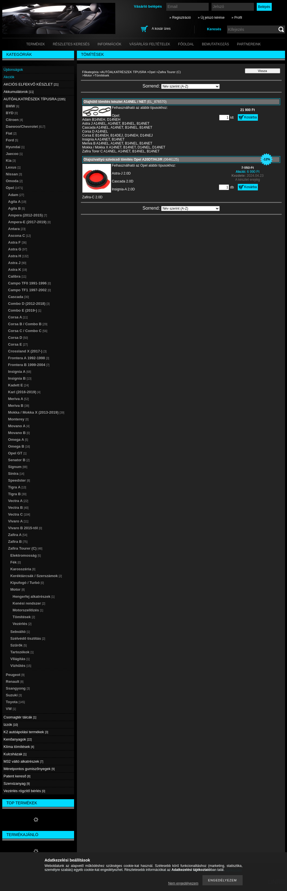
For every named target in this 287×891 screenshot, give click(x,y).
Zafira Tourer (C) (169, 72)
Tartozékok (22, 652)
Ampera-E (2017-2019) (29, 222)
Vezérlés (22, 624)
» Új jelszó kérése (211, 18)
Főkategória (90, 72)
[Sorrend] (190, 86)
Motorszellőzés (28, 610)
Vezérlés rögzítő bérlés (24, 791)
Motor (88, 75)
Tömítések (24, 617)
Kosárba (250, 117)
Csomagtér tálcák (20, 717)
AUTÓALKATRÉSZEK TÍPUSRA (123, 72)
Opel (152, 72)
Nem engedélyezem (183, 883)
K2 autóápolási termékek (26, 732)
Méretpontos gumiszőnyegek (29, 769)
